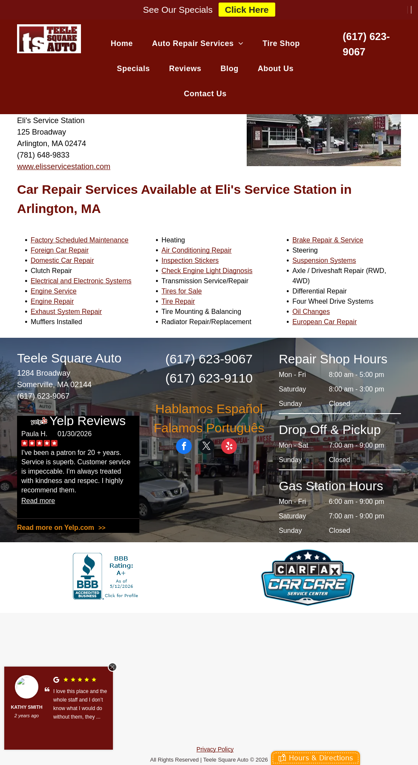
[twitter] (206, 447)
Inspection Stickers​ (190, 260)
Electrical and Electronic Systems (81, 281)
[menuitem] (125, 43)
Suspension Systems (324, 260)
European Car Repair (324, 321)
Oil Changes (311, 311)
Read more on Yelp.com (55, 527)
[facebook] (184, 447)
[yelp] (229, 447)
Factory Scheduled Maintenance (79, 240)
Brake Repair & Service (327, 240)
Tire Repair (178, 301)
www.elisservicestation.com (63, 166)
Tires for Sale (181, 291)
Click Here (247, 9)
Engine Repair (52, 301)
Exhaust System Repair (66, 311)
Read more (38, 500)
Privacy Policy (215, 749)
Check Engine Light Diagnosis (206, 270)
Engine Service (54, 291)
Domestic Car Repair (62, 260)
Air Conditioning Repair (196, 250)
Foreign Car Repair (60, 250)
